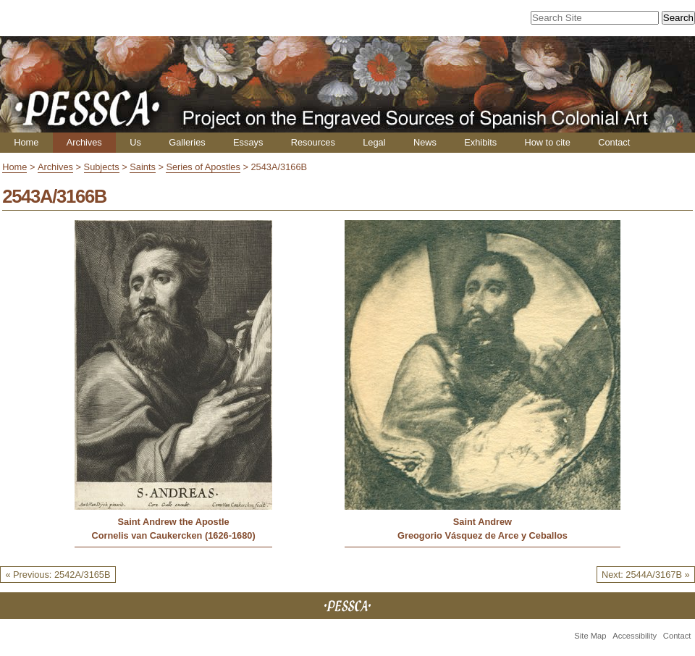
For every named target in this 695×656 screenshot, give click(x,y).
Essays (248, 142)
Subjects (101, 166)
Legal (374, 142)
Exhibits (480, 142)
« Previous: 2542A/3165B (57, 574)
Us (135, 142)
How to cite (547, 142)
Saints (143, 166)
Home (26, 142)
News (425, 142)
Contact (614, 142)
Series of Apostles (203, 166)
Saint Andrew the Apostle (173, 521)
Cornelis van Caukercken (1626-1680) (173, 535)
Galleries (187, 142)
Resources (313, 142)
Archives (84, 142)
